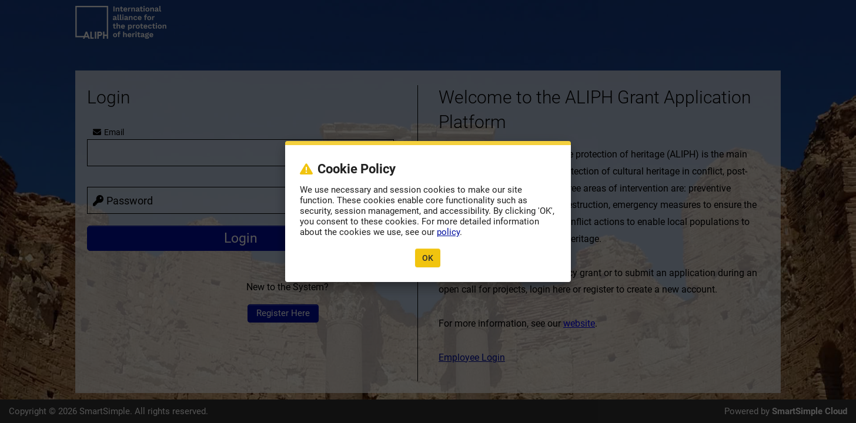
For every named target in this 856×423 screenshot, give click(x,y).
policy (448, 232)
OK (427, 258)
